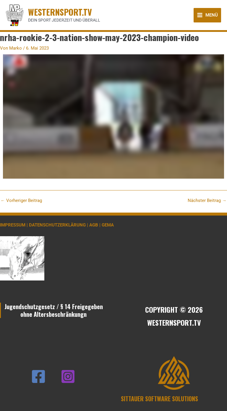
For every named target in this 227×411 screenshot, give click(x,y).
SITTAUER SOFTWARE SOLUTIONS (159, 398)
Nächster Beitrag (207, 200)
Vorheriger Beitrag (21, 200)
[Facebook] (38, 376)
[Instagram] (68, 376)
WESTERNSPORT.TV (60, 12)
